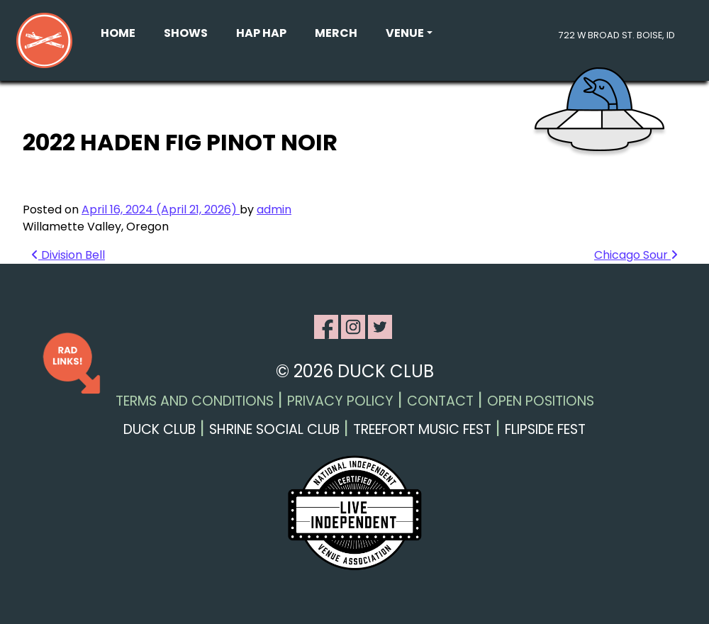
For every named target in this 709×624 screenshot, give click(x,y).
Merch (336, 33)
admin (274, 209)
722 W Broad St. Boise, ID (617, 35)
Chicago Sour (636, 255)
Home (118, 33)
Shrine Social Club (274, 429)
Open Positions (540, 401)
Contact (440, 401)
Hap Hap (261, 33)
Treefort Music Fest (422, 429)
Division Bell (68, 255)
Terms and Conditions (195, 401)
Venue (405, 33)
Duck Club (159, 429)
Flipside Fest (545, 429)
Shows (186, 33)
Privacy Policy (340, 401)
